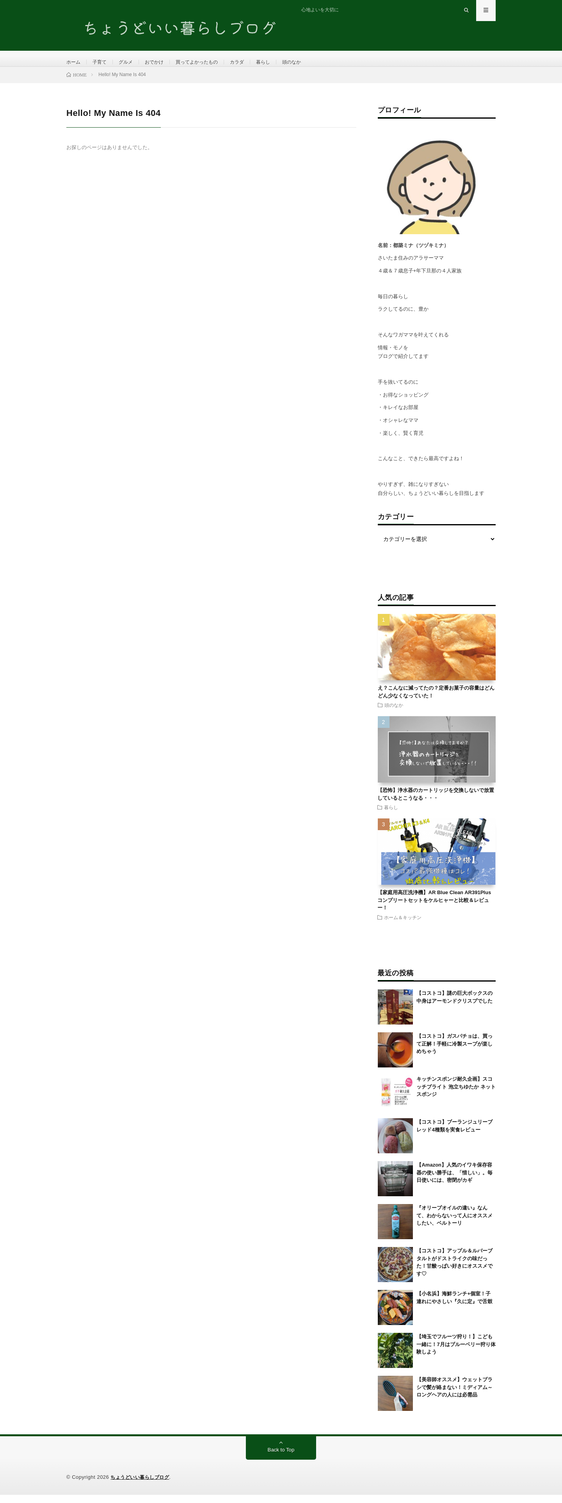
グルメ (131, 62)
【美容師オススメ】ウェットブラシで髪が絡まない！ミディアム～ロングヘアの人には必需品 (454, 1395)
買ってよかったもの (210, 62)
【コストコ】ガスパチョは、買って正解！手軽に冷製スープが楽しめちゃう (454, 1051)
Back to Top (281, 1458)
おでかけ (163, 62)
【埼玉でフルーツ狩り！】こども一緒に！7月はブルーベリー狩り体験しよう (455, 1352)
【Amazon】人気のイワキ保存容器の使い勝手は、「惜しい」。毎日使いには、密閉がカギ (454, 1180)
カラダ (255, 62)
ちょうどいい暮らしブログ (142, 1485)
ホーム (74, 62)
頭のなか (315, 62)
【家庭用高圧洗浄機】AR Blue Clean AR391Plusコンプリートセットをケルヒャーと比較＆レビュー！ (434, 908)
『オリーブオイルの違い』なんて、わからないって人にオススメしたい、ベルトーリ (454, 1223)
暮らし (284, 62)
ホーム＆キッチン (403, 925)
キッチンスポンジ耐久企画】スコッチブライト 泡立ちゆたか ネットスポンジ (455, 1094)
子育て (103, 62)
